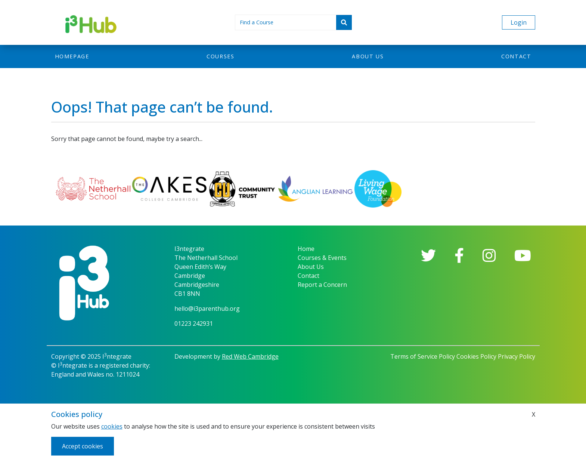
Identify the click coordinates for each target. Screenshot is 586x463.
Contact (516, 56)
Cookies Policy (476, 356)
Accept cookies (82, 446)
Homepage (72, 56)
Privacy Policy (516, 356)
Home (306, 249)
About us (368, 56)
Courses (220, 56)
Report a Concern (322, 284)
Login (519, 22)
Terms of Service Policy (422, 356)
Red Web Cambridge (250, 356)
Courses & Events (322, 258)
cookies (112, 426)
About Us (311, 267)
